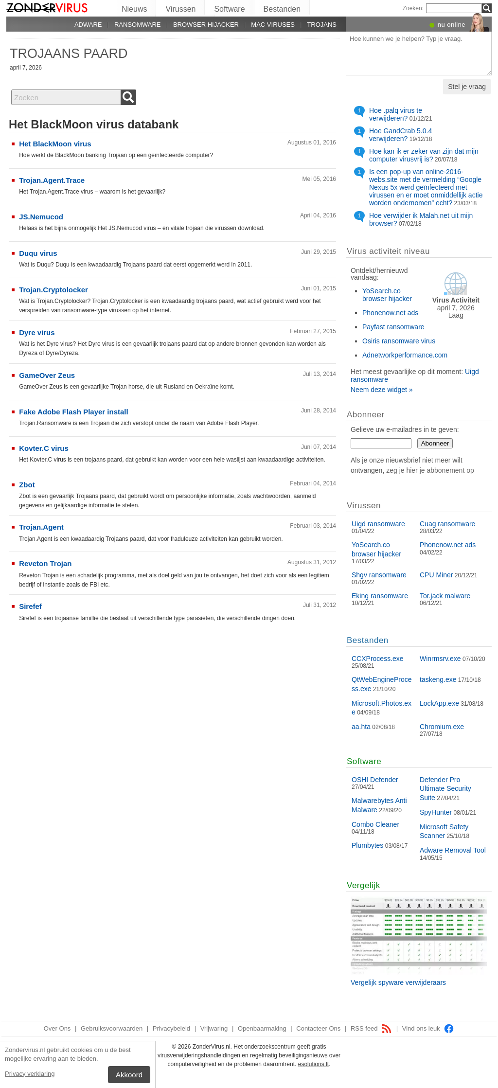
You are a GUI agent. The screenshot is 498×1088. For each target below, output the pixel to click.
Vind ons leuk (428, 1028)
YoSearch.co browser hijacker (387, 295)
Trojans (322, 24)
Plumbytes (367, 845)
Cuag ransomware (447, 524)
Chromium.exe (442, 727)
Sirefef (30, 606)
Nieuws (134, 9)
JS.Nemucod (41, 217)
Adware (88, 24)
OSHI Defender (375, 780)
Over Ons (57, 1028)
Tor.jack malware (445, 596)
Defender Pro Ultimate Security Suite (445, 788)
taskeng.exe (438, 679)
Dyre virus (36, 332)
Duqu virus (38, 253)
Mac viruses (273, 24)
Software (229, 9)
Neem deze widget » (382, 389)
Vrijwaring (214, 1028)
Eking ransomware (380, 596)
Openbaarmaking (262, 1028)
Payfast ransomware (393, 327)
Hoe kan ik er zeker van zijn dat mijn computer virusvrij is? (424, 155)
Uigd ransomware (378, 524)
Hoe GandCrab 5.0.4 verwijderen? (400, 135)
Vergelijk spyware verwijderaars (398, 982)
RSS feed (371, 1028)
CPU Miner (436, 575)
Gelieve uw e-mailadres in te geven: (405, 429)
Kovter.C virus (44, 448)
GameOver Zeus (47, 375)
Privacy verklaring (30, 1073)
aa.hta (361, 727)
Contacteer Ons (318, 1028)
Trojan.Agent (41, 527)
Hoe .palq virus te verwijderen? (395, 114)
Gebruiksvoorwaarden (111, 1028)
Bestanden (282, 9)
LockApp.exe (439, 703)
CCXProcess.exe (378, 658)
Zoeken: (413, 8)
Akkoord (129, 1074)
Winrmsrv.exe (440, 658)
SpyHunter (436, 812)
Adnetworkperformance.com (404, 355)
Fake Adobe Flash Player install (73, 412)
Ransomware (137, 24)
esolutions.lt (313, 1064)
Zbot (27, 485)
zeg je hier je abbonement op (430, 470)
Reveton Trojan (45, 563)
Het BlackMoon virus (55, 144)
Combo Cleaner (375, 824)
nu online (451, 24)
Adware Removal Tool (453, 850)
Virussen (180, 9)
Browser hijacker (206, 24)
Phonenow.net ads (390, 313)
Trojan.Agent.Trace (52, 180)
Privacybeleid (171, 1028)
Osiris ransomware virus (398, 341)
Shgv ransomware (379, 575)
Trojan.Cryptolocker (53, 289)
